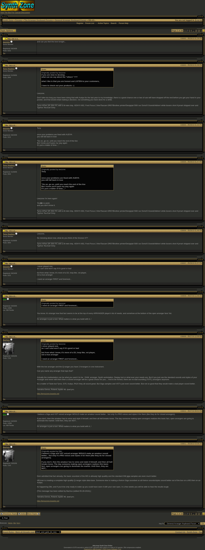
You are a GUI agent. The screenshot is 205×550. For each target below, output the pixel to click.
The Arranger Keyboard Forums (38, 20)
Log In (199, 20)
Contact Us (180, 532)
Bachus (6, 340)
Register (80, 23)
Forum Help (123, 23)
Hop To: (161, 523)
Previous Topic (9, 514)
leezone (6, 42)
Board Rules (8, 532)
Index (22, 514)
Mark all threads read (25, 532)
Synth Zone (8, 20)
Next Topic (33, 514)
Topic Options (8, 31)
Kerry (18, 523)
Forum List (89, 23)
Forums (18, 20)
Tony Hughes (9, 69)
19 (196, 31)
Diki (14, 523)
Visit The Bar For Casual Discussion (15, 12)
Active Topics (103, 23)
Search (113, 23)
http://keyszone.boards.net (48, 394)
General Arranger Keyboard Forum (70, 20)
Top (4, 53)
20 (199, 31)
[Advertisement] (153, 6)
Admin (10, 523)
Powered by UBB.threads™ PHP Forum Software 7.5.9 (102, 549)
